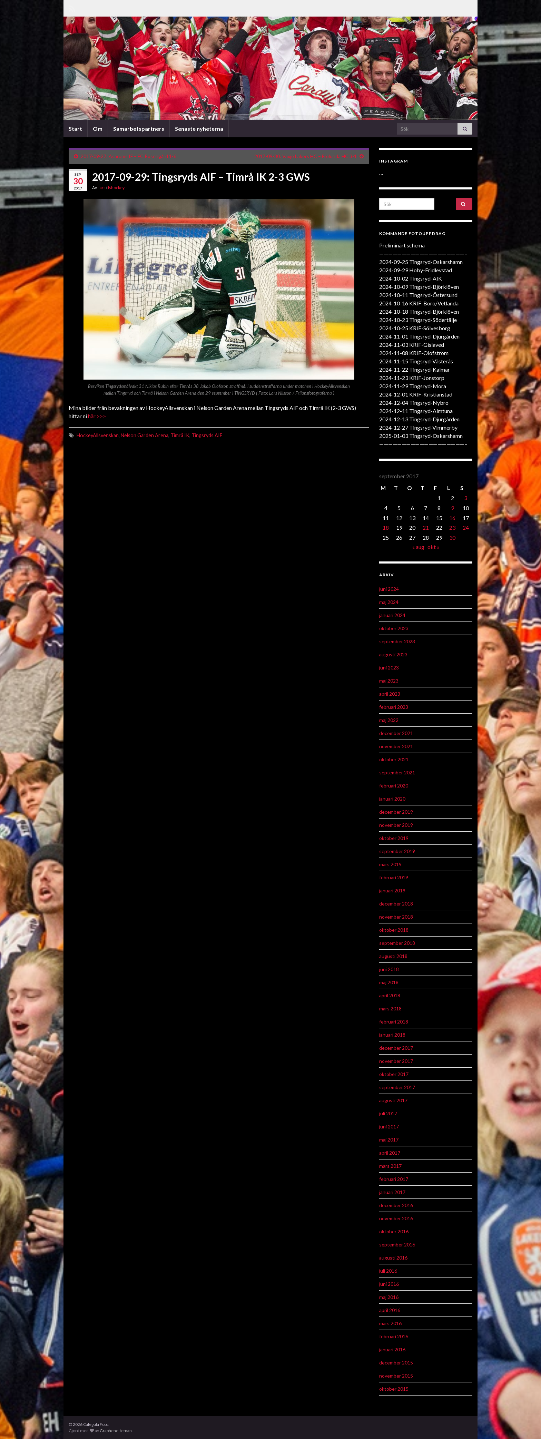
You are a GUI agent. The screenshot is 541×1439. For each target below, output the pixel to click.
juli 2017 (388, 1113)
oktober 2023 (394, 628)
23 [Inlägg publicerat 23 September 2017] (452, 527)
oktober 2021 (394, 759)
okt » (433, 547)
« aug (418, 547)
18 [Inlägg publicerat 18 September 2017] (386, 527)
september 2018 (397, 943)
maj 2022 (389, 720)
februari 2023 (393, 707)
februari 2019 (393, 877)
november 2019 (396, 825)
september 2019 (397, 851)
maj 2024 (389, 602)
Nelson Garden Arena (144, 435)
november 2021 (396, 746)
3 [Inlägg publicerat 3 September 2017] (465, 498)
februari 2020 (393, 786)
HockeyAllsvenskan (98, 435)
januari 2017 (392, 1192)
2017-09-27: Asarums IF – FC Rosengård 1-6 (128, 156)
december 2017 (396, 1048)
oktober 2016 (394, 1231)
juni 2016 (389, 1284)
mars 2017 (390, 1166)
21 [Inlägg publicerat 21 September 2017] (426, 527)
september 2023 (397, 641)
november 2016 (396, 1218)
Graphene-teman (116, 1430)
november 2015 (396, 1376)
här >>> (96, 416)
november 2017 (396, 1061)
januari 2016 (392, 1349)
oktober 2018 (394, 930)
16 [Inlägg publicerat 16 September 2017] (452, 518)
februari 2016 (393, 1336)
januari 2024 (392, 615)
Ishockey (116, 187)
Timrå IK (179, 435)
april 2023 (389, 694)
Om (97, 128)
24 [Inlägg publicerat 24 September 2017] (466, 527)
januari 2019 (392, 890)
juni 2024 (389, 589)
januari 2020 (392, 799)
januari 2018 (392, 1035)
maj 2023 (389, 681)
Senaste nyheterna (199, 128)
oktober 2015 (394, 1389)
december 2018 (396, 904)
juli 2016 (388, 1271)
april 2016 (389, 1310)
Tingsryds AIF (207, 435)
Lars (102, 187)
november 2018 (396, 917)
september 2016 (397, 1244)
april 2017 (389, 1153)
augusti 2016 (393, 1258)
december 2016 (396, 1205)
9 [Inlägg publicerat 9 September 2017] (452, 508)
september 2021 (397, 772)
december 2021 (396, 733)
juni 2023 (389, 667)
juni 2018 (389, 969)
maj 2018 (389, 982)
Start (75, 128)
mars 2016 (390, 1323)
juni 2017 (389, 1126)
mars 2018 (390, 1008)
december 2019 (396, 812)
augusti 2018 (393, 956)
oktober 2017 (394, 1074)
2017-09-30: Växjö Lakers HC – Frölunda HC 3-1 (305, 156)
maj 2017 (389, 1140)
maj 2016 (389, 1297)
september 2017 (397, 1087)
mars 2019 (390, 864)
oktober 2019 (394, 838)
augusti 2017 (393, 1100)
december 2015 (396, 1362)
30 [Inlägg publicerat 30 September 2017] (452, 537)
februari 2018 (393, 1022)
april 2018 (389, 995)
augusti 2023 (393, 654)
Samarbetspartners (138, 128)
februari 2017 (393, 1179)
